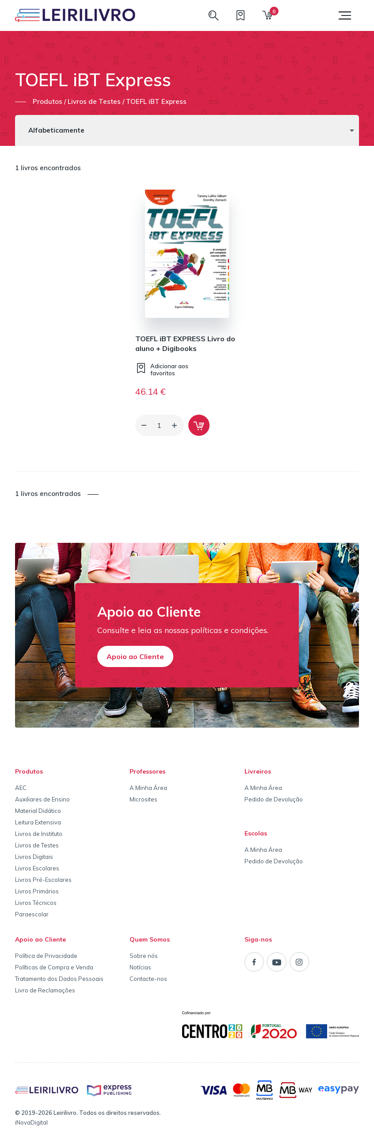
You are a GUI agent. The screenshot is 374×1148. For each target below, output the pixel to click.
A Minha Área (148, 787)
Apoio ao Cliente (135, 656)
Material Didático (38, 810)
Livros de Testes (37, 845)
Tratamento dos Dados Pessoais (59, 978)
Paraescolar (32, 914)
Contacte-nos (148, 978)
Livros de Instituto (38, 833)
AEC (21, 787)
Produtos (29, 771)
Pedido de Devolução (273, 799)
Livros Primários (37, 891)
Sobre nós (144, 955)
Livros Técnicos (36, 902)
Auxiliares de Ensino (42, 799)
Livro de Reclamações (45, 990)
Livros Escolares (37, 868)
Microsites (143, 799)
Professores (147, 771)
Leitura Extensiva (38, 822)
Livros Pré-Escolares (43, 879)
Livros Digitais (34, 856)
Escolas (255, 833)
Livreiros (257, 771)
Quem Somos (150, 939)
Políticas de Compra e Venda (54, 967)
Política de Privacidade (46, 955)
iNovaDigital (31, 1122)
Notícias (140, 967)
